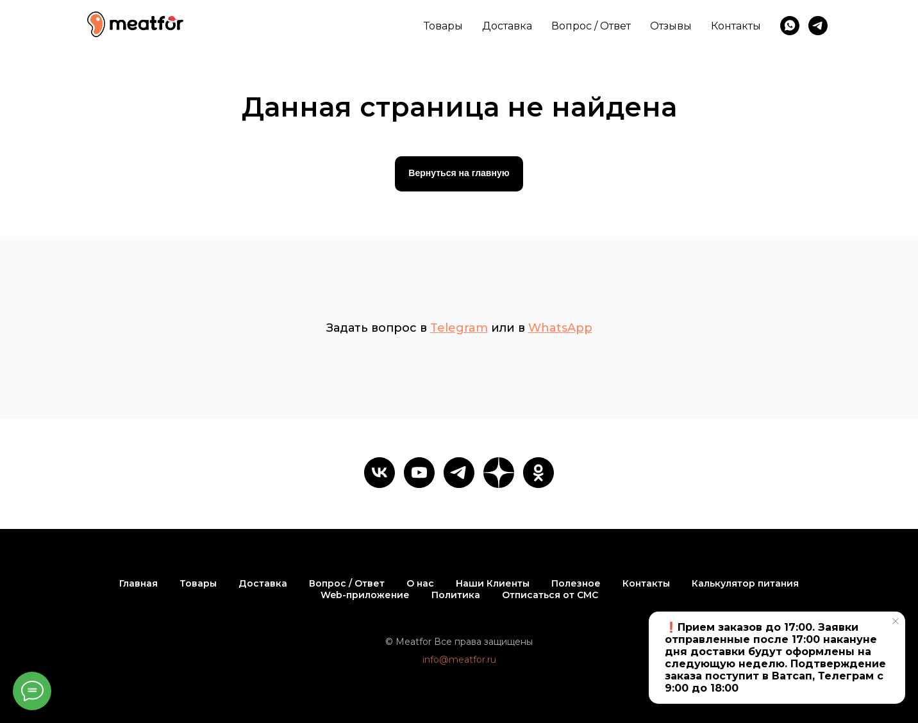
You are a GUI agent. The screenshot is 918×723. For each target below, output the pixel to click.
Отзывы (671, 26)
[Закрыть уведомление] (895, 621)
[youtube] (419, 472)
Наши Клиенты (493, 583)
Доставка (507, 26)
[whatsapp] (789, 25)
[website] (498, 472)
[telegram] (818, 25)
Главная (138, 583)
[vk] (379, 472)
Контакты (736, 26)
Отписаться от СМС (550, 595)
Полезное (576, 583)
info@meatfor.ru (459, 659)
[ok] (538, 472)
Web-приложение (365, 595)
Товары (443, 26)
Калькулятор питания (745, 583)
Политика (455, 595)
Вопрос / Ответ (591, 26)
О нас (420, 583)
